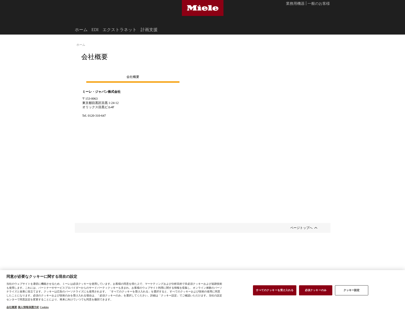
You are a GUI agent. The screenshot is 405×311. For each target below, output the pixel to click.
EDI (95, 29)
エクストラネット (120, 29)
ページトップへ (301, 227)
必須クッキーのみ (315, 290)
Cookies (44, 307)
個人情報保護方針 (28, 307)
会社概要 (132, 76)
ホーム (81, 29)
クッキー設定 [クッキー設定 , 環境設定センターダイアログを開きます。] (351, 290)
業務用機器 (295, 3)
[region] (202, 290)
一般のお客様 (319, 3)
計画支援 (149, 29)
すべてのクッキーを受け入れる (274, 290)
